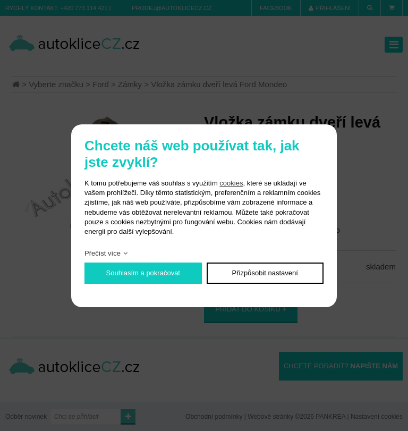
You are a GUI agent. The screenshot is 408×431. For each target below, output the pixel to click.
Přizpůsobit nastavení (265, 273)
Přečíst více (102, 253)
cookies (231, 183)
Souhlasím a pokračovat (143, 273)
